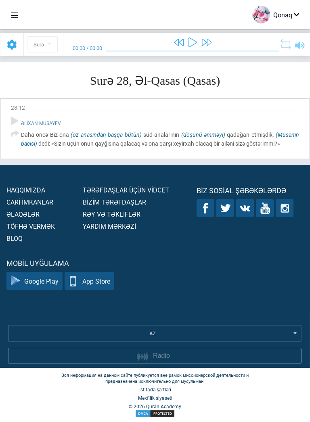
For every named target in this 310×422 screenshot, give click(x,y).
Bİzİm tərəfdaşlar (114, 202)
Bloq (14, 238)
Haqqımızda (25, 190)
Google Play (34, 281)
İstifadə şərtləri (155, 389)
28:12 (18, 107)
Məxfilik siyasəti (155, 398)
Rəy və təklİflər (111, 214)
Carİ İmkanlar (29, 202)
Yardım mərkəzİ (109, 226)
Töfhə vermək (30, 226)
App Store (89, 281)
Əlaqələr (23, 214)
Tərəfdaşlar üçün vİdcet (126, 190)
